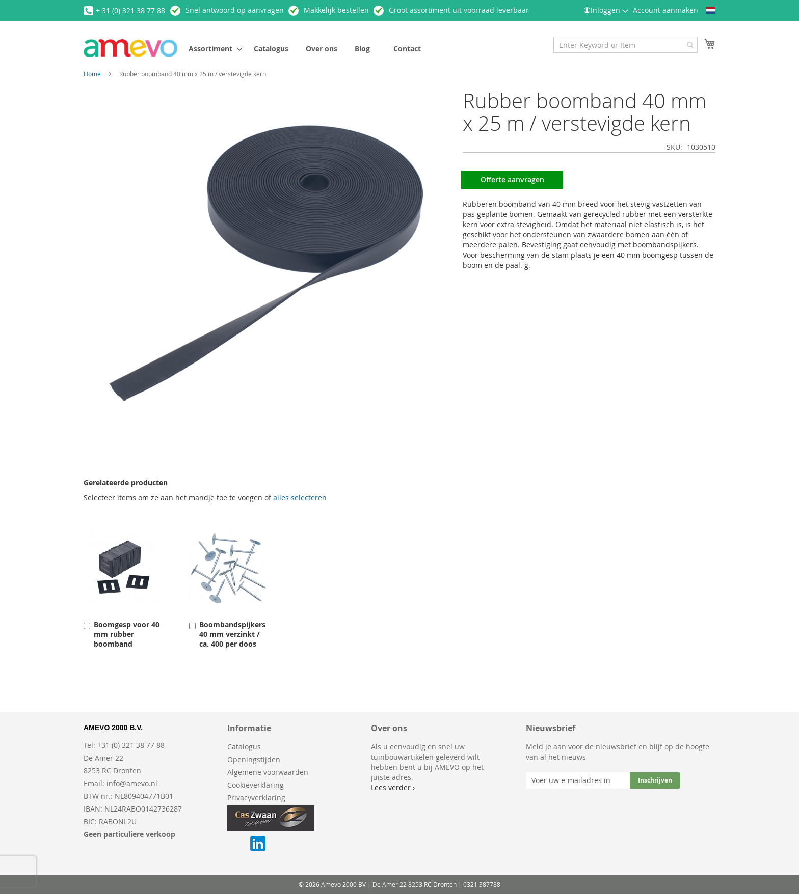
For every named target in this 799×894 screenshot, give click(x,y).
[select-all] (300, 498)
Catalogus (244, 746)
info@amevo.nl (131, 783)
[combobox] (625, 45)
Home (92, 74)
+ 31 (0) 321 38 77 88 (130, 10)
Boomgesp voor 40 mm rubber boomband (126, 634)
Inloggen (605, 10)
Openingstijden (253, 759)
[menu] (340, 49)
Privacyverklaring (256, 797)
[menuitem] (212, 49)
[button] (710, 10)
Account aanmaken (665, 10)
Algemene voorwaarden (267, 772)
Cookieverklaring (255, 785)
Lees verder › (393, 787)
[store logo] (130, 48)
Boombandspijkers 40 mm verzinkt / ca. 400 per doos (232, 634)
